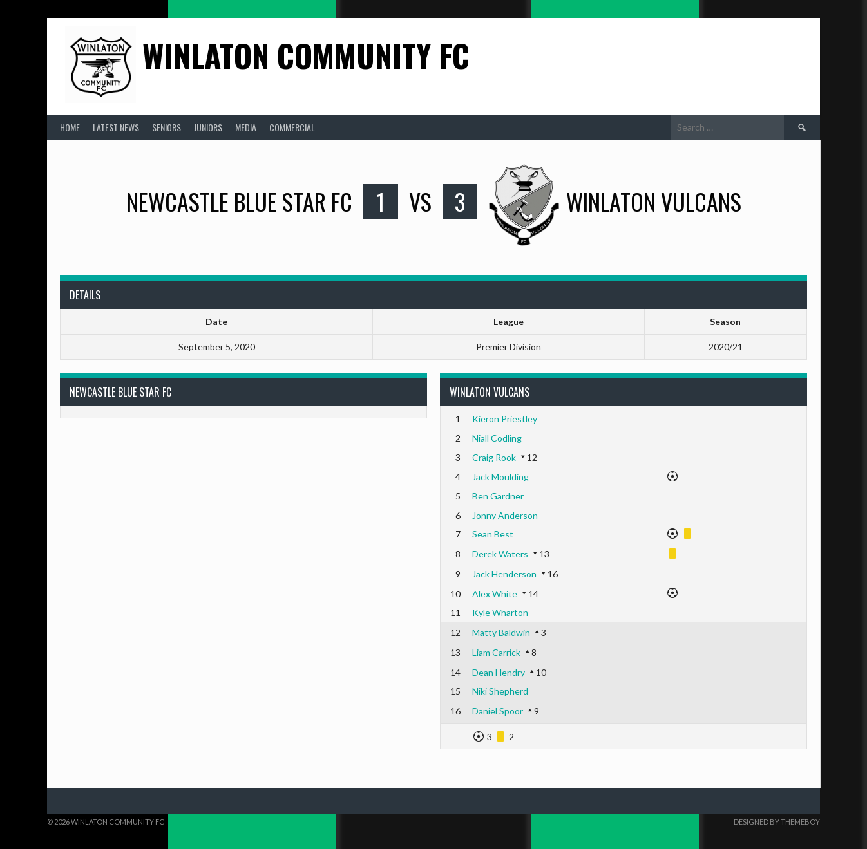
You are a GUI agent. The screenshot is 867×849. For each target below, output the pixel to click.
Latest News (116, 127)
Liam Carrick (496, 652)
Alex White (494, 593)
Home (70, 127)
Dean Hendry (498, 672)
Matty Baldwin (501, 632)
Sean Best (492, 533)
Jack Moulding (500, 476)
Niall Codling (497, 438)
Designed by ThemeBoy (777, 821)
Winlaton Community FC (306, 55)
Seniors (166, 127)
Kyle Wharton (500, 612)
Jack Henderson (504, 573)
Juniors (208, 127)
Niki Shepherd (500, 691)
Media (245, 127)
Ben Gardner (498, 495)
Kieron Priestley (504, 418)
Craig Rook (494, 457)
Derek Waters (500, 553)
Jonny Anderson (505, 515)
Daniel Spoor (497, 710)
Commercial (292, 127)
